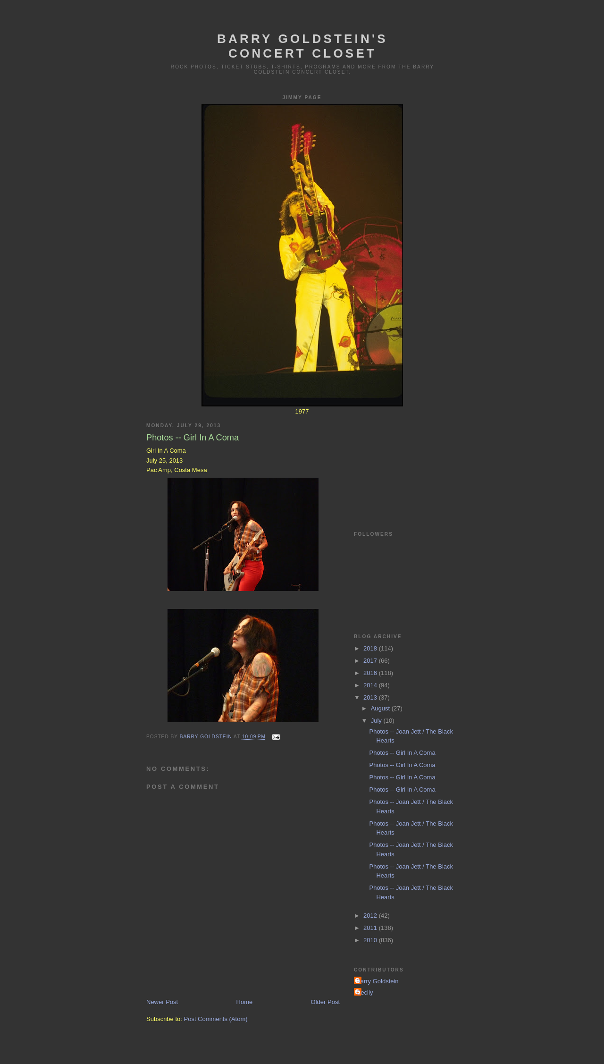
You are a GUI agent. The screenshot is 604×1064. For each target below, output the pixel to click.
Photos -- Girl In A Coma (402, 752)
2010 (371, 940)
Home (244, 1001)
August (381, 708)
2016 (371, 672)
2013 (371, 697)
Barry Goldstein (377, 981)
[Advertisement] (401, 462)
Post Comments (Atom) (216, 1018)
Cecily (364, 992)
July (377, 720)
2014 (371, 685)
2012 (371, 915)
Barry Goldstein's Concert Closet (302, 46)
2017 (371, 660)
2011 (371, 927)
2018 (371, 648)
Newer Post (162, 1001)
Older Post (325, 1001)
